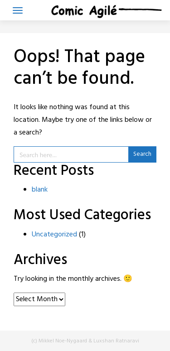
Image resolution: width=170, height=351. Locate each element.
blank (40, 190)
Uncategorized (54, 234)
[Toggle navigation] (17, 10)
